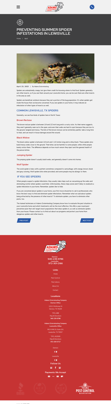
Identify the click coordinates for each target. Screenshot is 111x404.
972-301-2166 (55, 263)
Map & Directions (55, 316)
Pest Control (55, 278)
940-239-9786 (55, 259)
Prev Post (24, 221)
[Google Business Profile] (51, 368)
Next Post (87, 221)
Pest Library (55, 282)
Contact (55, 290)
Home (55, 274)
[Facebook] (55, 368)
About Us (55, 286)
